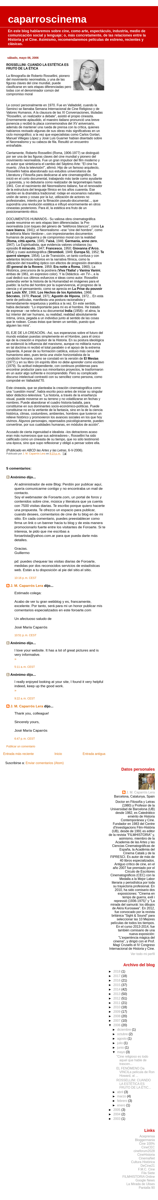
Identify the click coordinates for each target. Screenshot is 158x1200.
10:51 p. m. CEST (25, 635)
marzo (122, 1096)
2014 (117, 989)
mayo (121, 1052)
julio (120, 1043)
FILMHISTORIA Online (138, 1176)
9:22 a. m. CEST (24, 698)
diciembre (124, 1029)
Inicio (58, 754)
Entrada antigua (94, 754)
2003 (117, 1118)
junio (121, 1047)
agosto (122, 1038)
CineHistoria (146, 1154)
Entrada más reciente (18, 754)
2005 (117, 1109)
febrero (122, 1100)
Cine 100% (147, 1143)
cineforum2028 (144, 1151)
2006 (117, 1025)
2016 (117, 980)
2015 (117, 985)
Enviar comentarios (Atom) (45, 763)
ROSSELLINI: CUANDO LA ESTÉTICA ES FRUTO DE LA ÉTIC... (133, 1083)
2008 (117, 1016)
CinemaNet (147, 1158)
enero (121, 1105)
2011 (117, 1003)
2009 (117, 1011)
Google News (145, 1180)
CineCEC (148, 1147)
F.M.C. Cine (146, 1169)
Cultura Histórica (143, 1162)
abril (120, 1092)
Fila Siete (148, 1173)
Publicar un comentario (20, 746)
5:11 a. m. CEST (24, 666)
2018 (117, 971)
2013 (117, 994)
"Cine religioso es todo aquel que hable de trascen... (132, 1060)
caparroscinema (47, 19)
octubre (123, 1034)
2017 (117, 976)
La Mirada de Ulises (141, 1184)
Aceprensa (147, 1136)
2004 (117, 1114)
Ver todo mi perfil (143, 954)
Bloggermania (145, 1140)
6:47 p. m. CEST (24, 738)
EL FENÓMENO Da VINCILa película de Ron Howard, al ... (135, 1072)
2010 (117, 1007)
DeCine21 (148, 1165)
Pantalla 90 (147, 1187)
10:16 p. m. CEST (25, 578)
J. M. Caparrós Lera (26, 586)
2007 (117, 1020)
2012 (117, 998)
